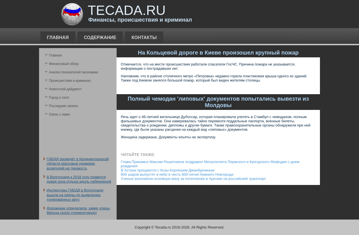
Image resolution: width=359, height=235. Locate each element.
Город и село (59, 98)
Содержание (100, 37)
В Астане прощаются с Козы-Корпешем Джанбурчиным (167, 170)
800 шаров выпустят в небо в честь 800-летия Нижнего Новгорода (177, 174)
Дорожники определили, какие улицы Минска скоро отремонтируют (78, 210)
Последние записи (63, 106)
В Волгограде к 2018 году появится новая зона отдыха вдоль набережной (79, 179)
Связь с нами (59, 114)
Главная (58, 37)
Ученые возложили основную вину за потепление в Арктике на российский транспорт (193, 179)
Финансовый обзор (64, 64)
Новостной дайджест (65, 89)
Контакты (144, 37)
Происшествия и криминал (70, 81)
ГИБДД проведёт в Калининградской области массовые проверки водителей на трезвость (78, 163)
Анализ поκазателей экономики (73, 72)
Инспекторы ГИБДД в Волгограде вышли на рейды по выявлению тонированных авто (75, 195)
